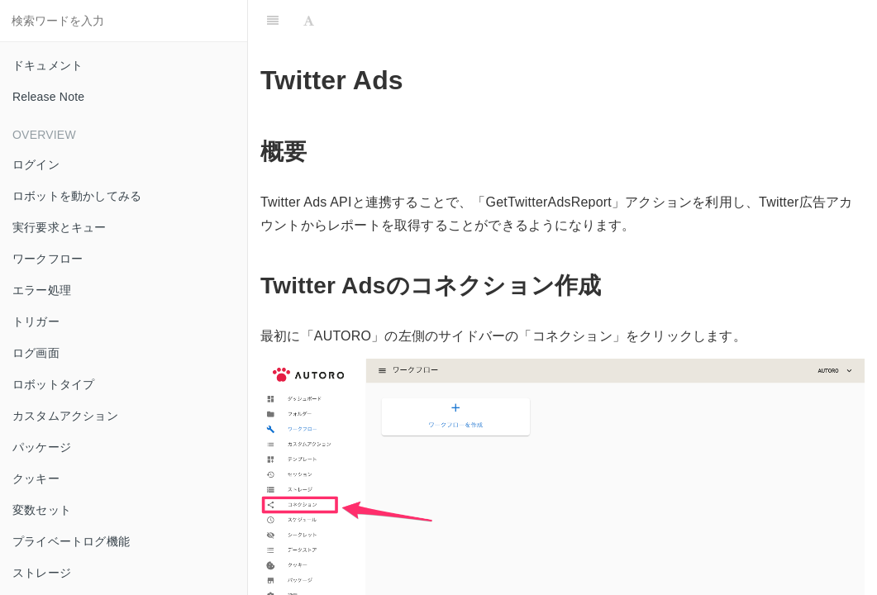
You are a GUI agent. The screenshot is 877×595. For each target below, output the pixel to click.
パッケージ (41, 447)
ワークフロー (47, 258)
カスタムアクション (65, 415)
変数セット (41, 509)
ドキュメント (47, 65)
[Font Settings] (308, 20)
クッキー (36, 478)
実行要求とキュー (59, 227)
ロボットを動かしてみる (76, 195)
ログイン (36, 164)
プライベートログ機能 (71, 541)
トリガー (36, 321)
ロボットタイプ (53, 384)
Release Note (48, 96)
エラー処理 (41, 290)
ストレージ (41, 572)
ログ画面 (36, 352)
